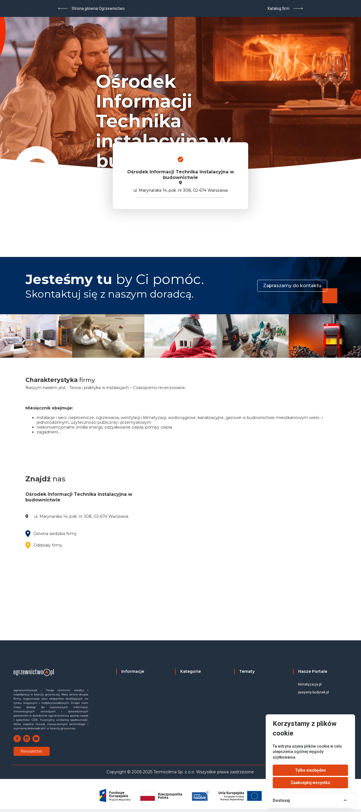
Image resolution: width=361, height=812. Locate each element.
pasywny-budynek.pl (313, 692)
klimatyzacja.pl (310, 684)
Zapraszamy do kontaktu (292, 285)
